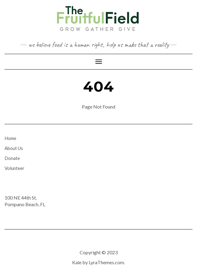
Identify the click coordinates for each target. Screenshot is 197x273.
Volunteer (14, 168)
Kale (76, 262)
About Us (14, 148)
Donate (12, 158)
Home (10, 138)
